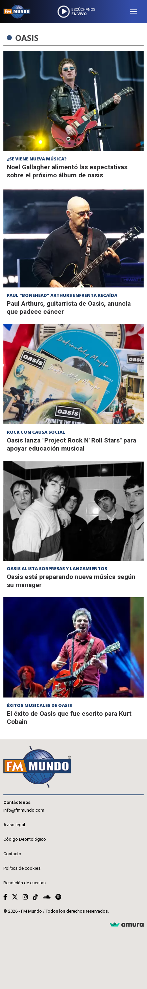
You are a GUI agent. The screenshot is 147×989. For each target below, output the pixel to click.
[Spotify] (58, 897)
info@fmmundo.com (23, 810)
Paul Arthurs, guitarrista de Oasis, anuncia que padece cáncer (69, 307)
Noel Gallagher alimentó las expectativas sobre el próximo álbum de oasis (67, 171)
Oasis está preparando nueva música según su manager (71, 581)
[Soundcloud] (47, 897)
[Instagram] (25, 897)
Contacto (12, 853)
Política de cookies (22, 868)
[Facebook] (5, 897)
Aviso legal (14, 824)
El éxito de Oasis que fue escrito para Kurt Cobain (69, 718)
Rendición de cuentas (24, 882)
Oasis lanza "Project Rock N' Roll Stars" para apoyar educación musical (71, 444)
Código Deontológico (24, 839)
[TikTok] (35, 897)
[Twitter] (15, 897)
